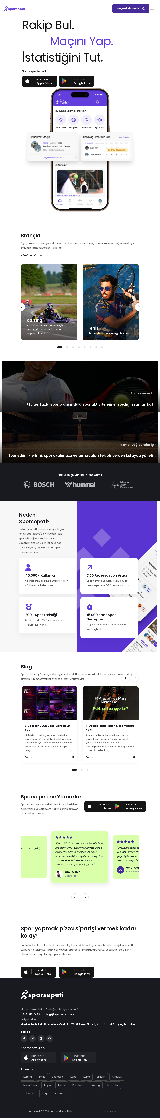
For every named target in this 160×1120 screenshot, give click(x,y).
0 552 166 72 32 (30, 1016)
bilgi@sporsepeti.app (61, 1016)
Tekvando (29, 1095)
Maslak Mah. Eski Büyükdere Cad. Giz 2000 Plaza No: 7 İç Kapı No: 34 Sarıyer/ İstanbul (78, 1026)
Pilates (59, 1095)
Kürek (86, 1079)
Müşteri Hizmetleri (131, 8)
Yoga (45, 1095)
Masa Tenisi (30, 1087)
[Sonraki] (85, 899)
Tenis (93, 328)
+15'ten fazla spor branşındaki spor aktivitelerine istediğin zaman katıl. (87, 404)
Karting (34, 320)
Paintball (77, 1087)
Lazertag (95, 1087)
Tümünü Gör (31, 255)
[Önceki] (75, 899)
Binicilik (101, 1079)
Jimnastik (112, 1087)
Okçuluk (117, 1079)
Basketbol (57, 1079)
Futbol (62, 1087)
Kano (73, 1079)
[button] (59, 347)
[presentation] (21, 306)
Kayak (47, 1087)
